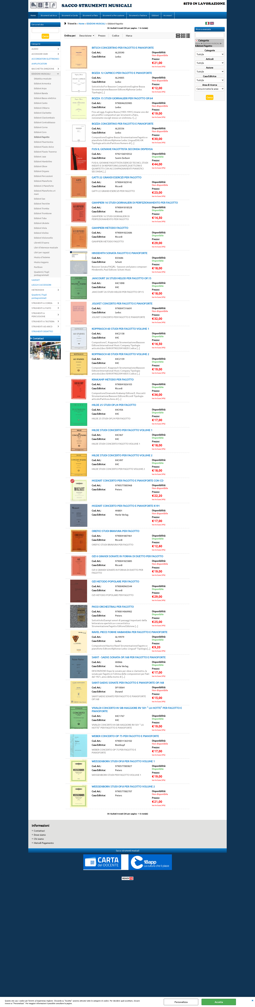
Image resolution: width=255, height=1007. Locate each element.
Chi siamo (39, 839)
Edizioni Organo (41, 172)
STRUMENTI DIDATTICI (42, 332)
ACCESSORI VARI (40, 55)
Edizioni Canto (40, 104)
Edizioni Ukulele (41, 224)
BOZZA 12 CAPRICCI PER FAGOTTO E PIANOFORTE (122, 73)
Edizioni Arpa (40, 89)
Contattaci (39, 831)
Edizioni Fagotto (41, 138)
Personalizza (181, 1001)
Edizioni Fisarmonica (43, 142)
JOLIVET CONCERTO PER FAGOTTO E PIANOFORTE (122, 304)
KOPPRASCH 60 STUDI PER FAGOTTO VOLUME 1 (120, 329)
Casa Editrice (209, 77)
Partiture (38, 268)
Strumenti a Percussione (113, 15)
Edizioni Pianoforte (43, 181)
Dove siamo (40, 835)
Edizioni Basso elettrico (45, 99)
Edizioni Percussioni (43, 177)
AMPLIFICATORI (39, 64)
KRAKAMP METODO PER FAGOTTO (113, 380)
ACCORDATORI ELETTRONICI (45, 59)
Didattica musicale (42, 79)
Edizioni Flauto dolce (44, 147)
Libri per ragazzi (41, 253)
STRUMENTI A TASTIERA (43, 322)
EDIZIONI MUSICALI (41, 74)
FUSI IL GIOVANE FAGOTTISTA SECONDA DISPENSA (122, 150)
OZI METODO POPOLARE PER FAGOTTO (115, 582)
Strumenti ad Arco (48, 15)
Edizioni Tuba (40, 219)
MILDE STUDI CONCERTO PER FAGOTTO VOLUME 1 (122, 431)
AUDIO (35, 49)
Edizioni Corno (41, 128)
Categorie (210, 51)
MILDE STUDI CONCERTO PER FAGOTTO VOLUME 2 (122, 456)
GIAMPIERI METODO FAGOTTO (110, 228)
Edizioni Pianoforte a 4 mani (44, 193)
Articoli (210, 59)
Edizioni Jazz (40, 157)
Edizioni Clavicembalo (44, 118)
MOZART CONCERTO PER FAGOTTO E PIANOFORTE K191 (126, 506)
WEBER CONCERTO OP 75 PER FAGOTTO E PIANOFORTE (125, 736)
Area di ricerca (209, 85)
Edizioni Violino (41, 233)
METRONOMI (38, 290)
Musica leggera (41, 263)
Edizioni (154, 15)
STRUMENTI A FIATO (41, 309)
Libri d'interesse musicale (46, 248)
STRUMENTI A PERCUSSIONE (38, 316)
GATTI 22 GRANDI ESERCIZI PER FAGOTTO (116, 178)
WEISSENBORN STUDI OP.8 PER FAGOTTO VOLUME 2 (123, 787)
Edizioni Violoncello (43, 238)
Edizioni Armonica (42, 84)
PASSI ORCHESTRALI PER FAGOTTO (113, 607)
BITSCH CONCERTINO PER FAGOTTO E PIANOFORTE (123, 48)
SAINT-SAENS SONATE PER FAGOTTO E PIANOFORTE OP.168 (128, 683)
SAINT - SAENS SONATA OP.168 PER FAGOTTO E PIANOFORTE (129, 658)
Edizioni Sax (39, 199)
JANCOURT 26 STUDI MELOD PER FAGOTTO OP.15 (121, 279)
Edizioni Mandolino (43, 162)
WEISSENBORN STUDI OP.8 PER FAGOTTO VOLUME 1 (123, 762)
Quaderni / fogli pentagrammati (41, 274)
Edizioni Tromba (41, 209)
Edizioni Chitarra (41, 108)
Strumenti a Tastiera (138, 15)
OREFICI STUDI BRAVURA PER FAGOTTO (115, 531)
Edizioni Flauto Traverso (45, 152)
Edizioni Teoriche (42, 204)
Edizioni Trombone (43, 214)
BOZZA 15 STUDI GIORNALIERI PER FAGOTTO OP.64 (122, 99)
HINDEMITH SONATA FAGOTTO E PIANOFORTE (119, 253)
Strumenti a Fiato (90, 15)
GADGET (36, 281)
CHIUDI (252, 1000)
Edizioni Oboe (40, 167)
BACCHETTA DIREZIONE (43, 69)
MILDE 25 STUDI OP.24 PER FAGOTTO (114, 405)
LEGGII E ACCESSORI (41, 285)
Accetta (219, 1001)
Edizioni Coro (40, 133)
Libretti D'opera (41, 243)
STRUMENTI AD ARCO (42, 327)
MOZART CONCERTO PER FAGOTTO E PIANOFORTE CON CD (127, 481)
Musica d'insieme (42, 258)
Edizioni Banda (41, 94)
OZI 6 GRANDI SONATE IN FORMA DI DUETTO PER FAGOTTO (127, 557)
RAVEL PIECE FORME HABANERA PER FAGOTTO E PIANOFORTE (129, 633)
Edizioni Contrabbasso (44, 123)
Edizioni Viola (40, 229)
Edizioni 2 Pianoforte (44, 186)
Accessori (167, 15)
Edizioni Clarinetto (42, 113)
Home (33, 15)
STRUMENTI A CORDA (42, 304)
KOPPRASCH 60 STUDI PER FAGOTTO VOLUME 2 (120, 355)
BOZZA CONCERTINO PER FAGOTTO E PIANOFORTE (122, 124)
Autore (209, 68)
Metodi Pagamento (44, 843)
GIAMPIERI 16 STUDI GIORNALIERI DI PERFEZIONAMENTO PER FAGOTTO (135, 203)
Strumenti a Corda (69, 15)
